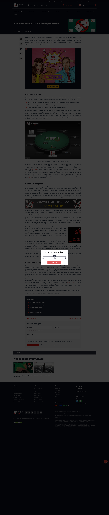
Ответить (54, 262)
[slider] (54, 256)
